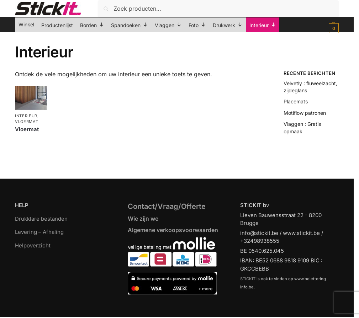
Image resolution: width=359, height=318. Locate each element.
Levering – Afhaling (39, 232)
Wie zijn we (143, 218)
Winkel (26, 24)
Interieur (26, 115)
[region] (179, 297)
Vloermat (26, 121)
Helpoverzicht (33, 245)
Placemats (296, 101)
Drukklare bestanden (41, 218)
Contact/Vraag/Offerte (167, 206)
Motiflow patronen (305, 113)
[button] (333, 28)
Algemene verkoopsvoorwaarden (173, 230)
